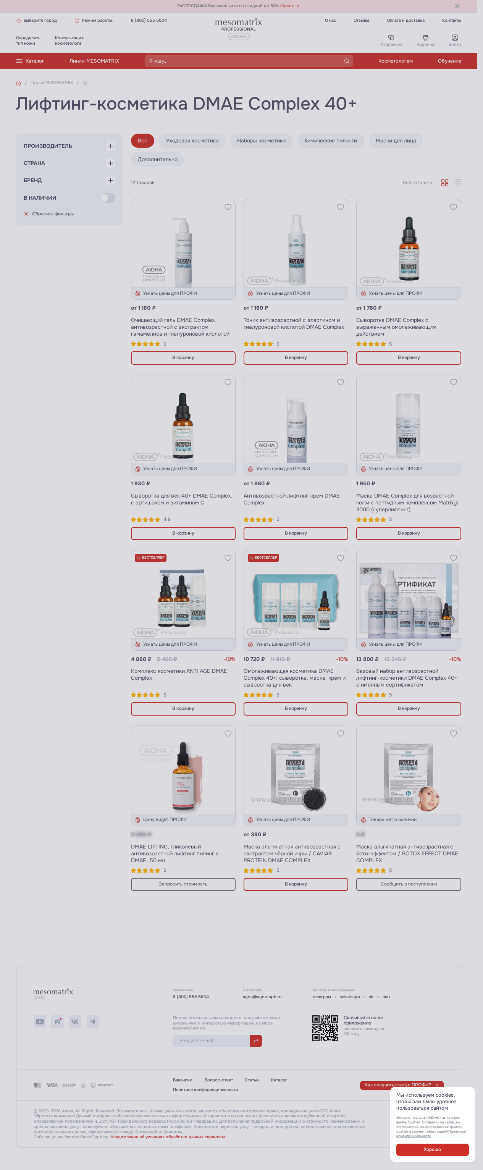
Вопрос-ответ (219, 1080)
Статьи (252, 1080)
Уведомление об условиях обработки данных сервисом (168, 1136)
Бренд (33, 185)
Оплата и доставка (406, 20)
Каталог (30, 61)
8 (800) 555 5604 (149, 20)
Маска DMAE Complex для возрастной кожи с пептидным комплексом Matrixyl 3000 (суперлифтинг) (407, 502)
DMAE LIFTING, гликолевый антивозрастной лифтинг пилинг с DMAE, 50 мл (175, 853)
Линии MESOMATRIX (94, 61)
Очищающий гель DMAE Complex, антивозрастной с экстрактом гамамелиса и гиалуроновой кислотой (180, 327)
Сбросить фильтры (49, 221)
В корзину (183, 357)
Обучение (449, 61)
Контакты (451, 20)
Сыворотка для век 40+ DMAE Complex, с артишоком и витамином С (181, 499)
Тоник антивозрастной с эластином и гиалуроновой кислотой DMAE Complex (294, 323)
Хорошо (432, 1149)
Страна (34, 165)
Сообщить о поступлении (409, 884)
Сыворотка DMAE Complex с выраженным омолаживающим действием (396, 327)
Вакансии (182, 1080)
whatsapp (350, 996)
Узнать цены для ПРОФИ (166, 294)
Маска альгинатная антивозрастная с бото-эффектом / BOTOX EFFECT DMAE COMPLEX (407, 853)
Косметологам (395, 61)
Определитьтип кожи (28, 41)
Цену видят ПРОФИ (161, 820)
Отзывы (361, 20)
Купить (290, 5)
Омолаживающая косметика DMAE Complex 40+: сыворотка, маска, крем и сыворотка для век (295, 677)
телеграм (321, 996)
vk (371, 996)
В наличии (40, 204)
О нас (330, 20)
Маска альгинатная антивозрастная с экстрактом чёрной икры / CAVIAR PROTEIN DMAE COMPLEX (292, 853)
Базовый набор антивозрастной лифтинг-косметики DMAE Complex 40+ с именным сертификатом (406, 677)
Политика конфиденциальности (205, 1089)
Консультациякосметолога (69, 41)
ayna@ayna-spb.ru (262, 996)
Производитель (48, 145)
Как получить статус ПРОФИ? (402, 1085)
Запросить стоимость (183, 884)
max (387, 996)
